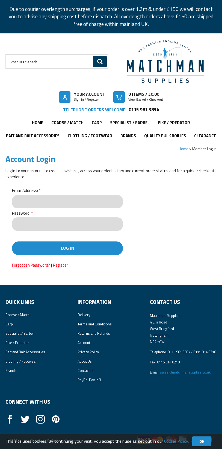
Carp (97, 122)
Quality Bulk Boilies (165, 136)
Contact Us (86, 370)
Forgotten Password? (31, 265)
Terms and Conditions (95, 324)
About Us (85, 361)
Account (84, 342)
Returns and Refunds (94, 333)
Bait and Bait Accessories (33, 136)
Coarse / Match (67, 122)
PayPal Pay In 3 (89, 380)
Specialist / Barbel (130, 122)
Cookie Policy (176, 441)
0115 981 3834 (144, 109)
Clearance (205, 136)
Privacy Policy (88, 352)
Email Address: (25, 190)
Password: (21, 213)
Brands (128, 136)
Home (37, 122)
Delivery (84, 314)
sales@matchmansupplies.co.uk (185, 372)
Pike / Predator (174, 122)
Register (60, 265)
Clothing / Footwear (90, 136)
